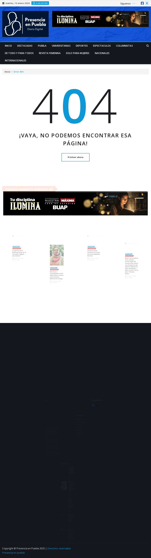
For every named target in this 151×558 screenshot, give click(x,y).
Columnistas (124, 45)
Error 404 (18, 71)
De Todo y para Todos (19, 53)
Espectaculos (102, 45)
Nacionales (102, 53)
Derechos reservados (59, 548)
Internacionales (15, 60)
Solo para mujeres (78, 53)
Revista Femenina (50, 53)
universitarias (61, 45)
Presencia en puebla (13, 552)
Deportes (82, 45)
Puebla (42, 45)
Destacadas (25, 45)
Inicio (8, 45)
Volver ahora (75, 157)
